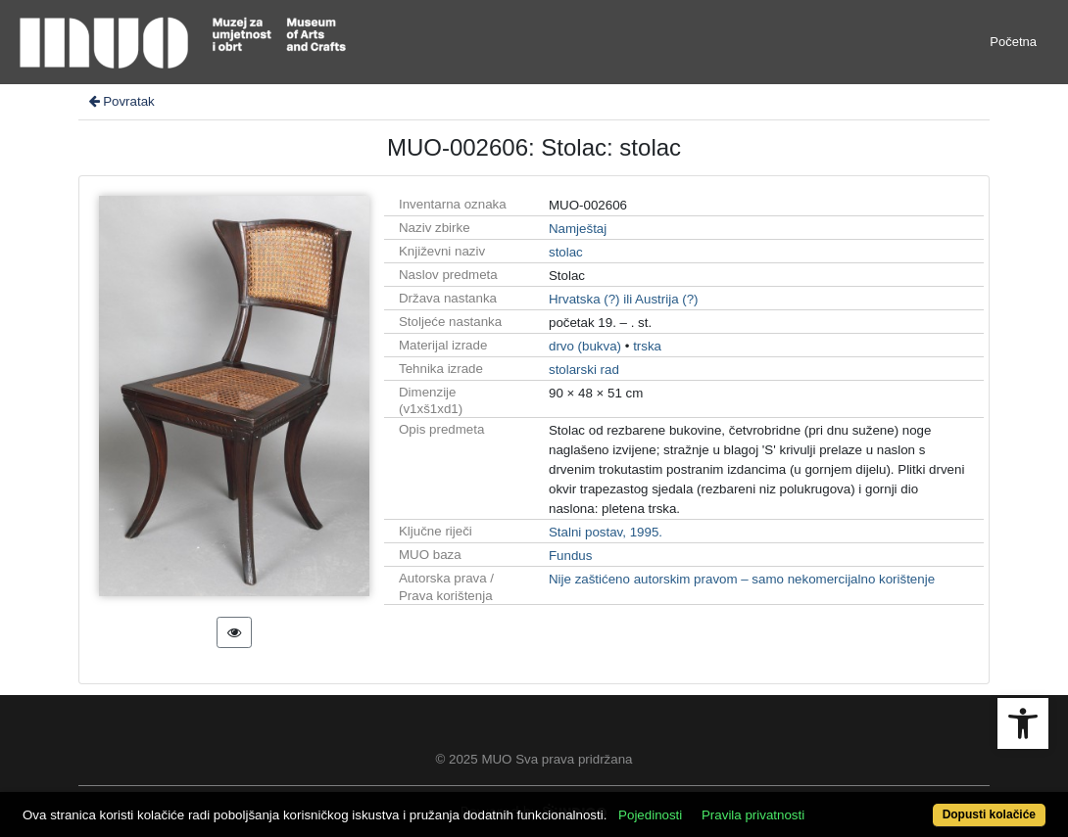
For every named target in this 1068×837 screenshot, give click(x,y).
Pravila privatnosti (753, 815)
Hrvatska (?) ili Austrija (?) (624, 299)
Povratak (120, 101)
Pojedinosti (650, 815)
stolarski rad (584, 369)
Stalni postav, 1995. (605, 532)
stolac (566, 252)
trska (647, 346)
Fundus (570, 555)
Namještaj (578, 228)
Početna (1013, 41)
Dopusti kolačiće (989, 814)
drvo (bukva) (585, 346)
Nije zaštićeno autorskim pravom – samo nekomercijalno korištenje (742, 579)
